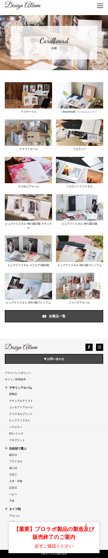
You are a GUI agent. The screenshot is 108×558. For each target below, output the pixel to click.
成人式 (13, 468)
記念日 (13, 487)
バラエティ (15, 427)
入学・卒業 (15, 481)
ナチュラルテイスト (21, 400)
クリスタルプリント (21, 413)
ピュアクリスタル (19, 420)
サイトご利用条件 (15, 379)
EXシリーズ (16, 433)
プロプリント (17, 440)
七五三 (13, 474)
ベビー (13, 494)
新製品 (13, 394)
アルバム (14, 515)
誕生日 (13, 454)
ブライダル (15, 461)
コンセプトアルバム (21, 407)
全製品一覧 (54, 316)
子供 (11, 500)
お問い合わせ (54, 359)
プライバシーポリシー (18, 372)
